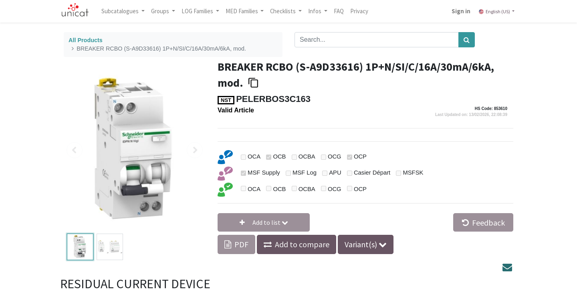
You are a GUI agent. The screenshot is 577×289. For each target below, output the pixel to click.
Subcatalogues (126, 11)
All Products (86, 40)
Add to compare (302, 244)
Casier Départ (372, 172)
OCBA (307, 156)
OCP (360, 156)
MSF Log (305, 172)
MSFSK (413, 172)
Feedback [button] (483, 223)
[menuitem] (344, 11)
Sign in (455, 11)
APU (335, 172)
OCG (334, 156)
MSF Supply (264, 172)
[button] (264, 222)
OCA (254, 156)
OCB (279, 156)
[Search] (466, 39)
